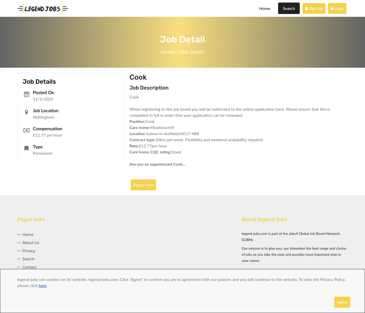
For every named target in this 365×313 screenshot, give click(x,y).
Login (337, 8)
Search (289, 8)
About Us (30, 242)
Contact (29, 267)
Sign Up (314, 8)
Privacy (28, 251)
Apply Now (143, 184)
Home (264, 8)
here (43, 285)
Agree (342, 302)
